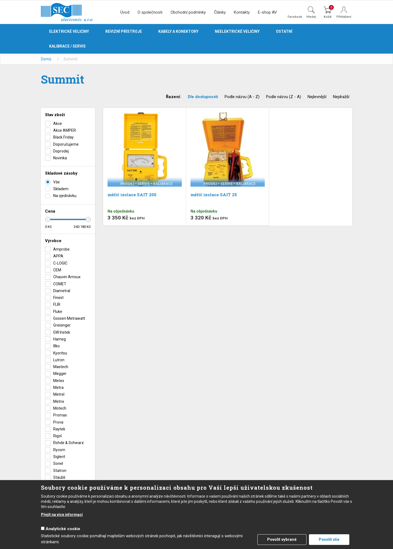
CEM (57, 270)
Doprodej (61, 151)
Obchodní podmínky (188, 12)
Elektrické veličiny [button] (69, 31)
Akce (57, 123)
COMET (59, 284)
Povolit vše (329, 539)
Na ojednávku (64, 195)
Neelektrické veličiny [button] (237, 31)
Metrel (58, 394)
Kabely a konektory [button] (178, 31)
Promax (60, 415)
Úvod (124, 12)
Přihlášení (344, 17)
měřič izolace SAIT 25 (213, 194)
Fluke (57, 311)
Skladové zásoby (61, 173)
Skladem (61, 189)
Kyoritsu (60, 353)
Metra (58, 387)
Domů (46, 59)
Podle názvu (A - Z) (242, 96)
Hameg (59, 339)
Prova (58, 422)
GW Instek (61, 332)
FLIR (56, 304)
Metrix (58, 401)
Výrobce (53, 240)
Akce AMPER (64, 130)
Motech (59, 408)
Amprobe (61, 249)
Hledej (311, 16)
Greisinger (62, 325)
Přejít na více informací (62, 514)
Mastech (60, 367)
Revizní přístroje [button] (123, 31)
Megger (60, 373)
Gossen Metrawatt (69, 318)
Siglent (59, 456)
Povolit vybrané (282, 539)
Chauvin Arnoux (67, 277)
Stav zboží (55, 114)
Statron (59, 470)
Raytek (59, 429)
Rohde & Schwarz (68, 443)
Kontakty (242, 12)
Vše (56, 182)
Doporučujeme (66, 144)
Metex (58, 380)
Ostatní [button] (284, 31)
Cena (50, 211)
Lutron (58, 360)
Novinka (60, 158)
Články (220, 12)
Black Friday (63, 137)
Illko (56, 346)
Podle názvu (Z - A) (283, 96)
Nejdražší (341, 96)
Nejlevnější (317, 96)
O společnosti (150, 12)
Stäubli (59, 477)
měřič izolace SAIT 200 (132, 194)
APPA (58, 256)
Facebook (295, 16)
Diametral (61, 291)
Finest (58, 297)
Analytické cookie (63, 528)
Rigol (57, 436)
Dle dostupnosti (203, 96)
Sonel (58, 463)
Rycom (59, 450)
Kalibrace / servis (67, 46)
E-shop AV (267, 12)
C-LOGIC (60, 263)
